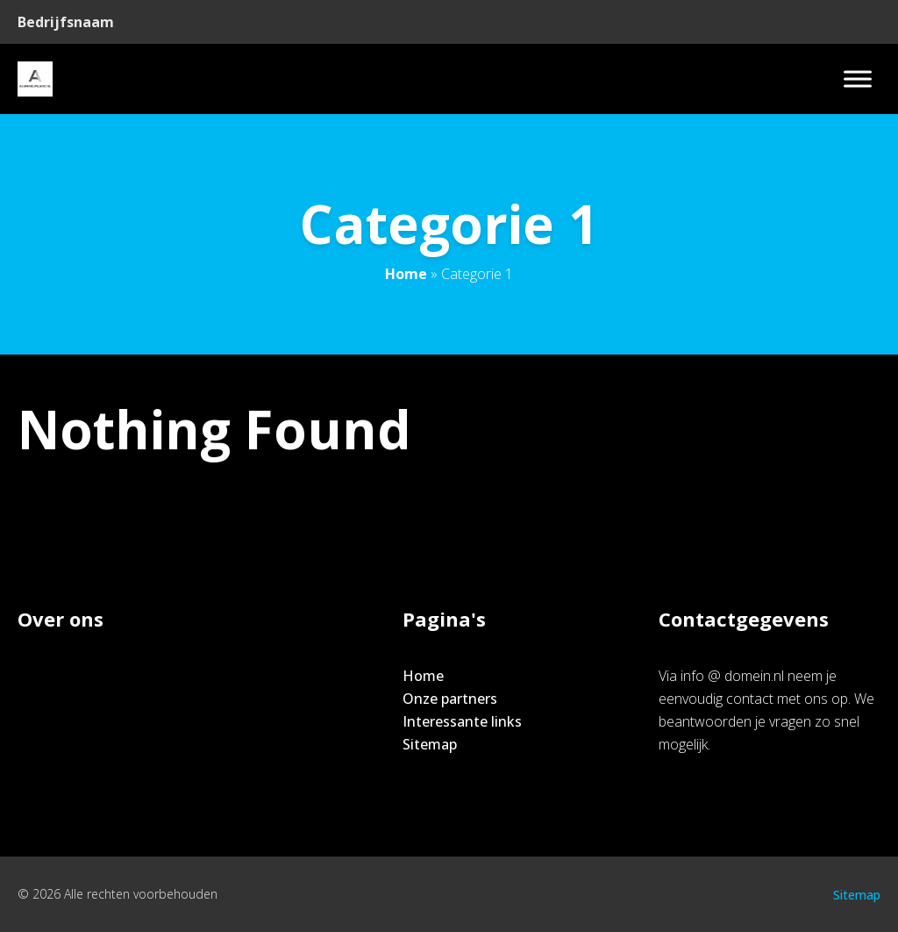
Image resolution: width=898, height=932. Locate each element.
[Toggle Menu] (858, 78)
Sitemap (430, 744)
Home (406, 273)
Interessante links (462, 721)
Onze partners (450, 698)
